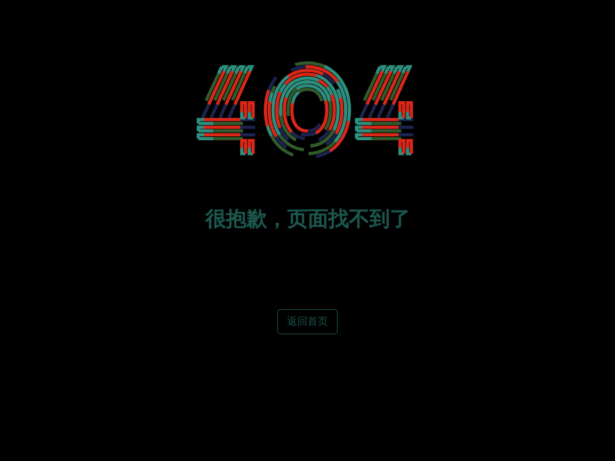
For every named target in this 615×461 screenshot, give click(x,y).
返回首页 (307, 321)
